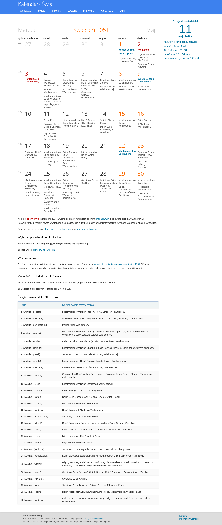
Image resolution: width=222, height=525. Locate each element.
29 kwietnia (26, 491)
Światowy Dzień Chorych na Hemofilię (33, 155)
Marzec (27, 30)
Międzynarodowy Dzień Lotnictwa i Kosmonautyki (71, 123)
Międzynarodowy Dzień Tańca (127, 181)
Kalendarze (25, 10)
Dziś (122, 10)
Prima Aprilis (126, 53)
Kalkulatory (108, 10)
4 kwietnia (26, 333)
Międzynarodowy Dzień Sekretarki (52, 181)
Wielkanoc (143, 49)
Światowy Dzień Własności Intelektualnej (70, 195)
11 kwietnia (26, 375)
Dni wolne (89, 10)
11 (185, 28)
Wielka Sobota (126, 49)
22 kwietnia (26, 442)
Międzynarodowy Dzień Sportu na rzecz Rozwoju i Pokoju (90, 84)
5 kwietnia (26, 341)
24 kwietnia (26, 455)
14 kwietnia (26, 397)
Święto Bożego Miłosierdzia (146, 80)
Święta (42, 10)
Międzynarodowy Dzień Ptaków (127, 60)
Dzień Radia (50, 120)
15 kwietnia (26, 403)
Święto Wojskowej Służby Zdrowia (52, 83)
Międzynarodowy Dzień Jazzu (146, 181)
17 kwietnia (26, 416)
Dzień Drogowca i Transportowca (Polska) (70, 184)
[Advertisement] (185, 111)
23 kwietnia (26, 449)
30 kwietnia (26, 500)
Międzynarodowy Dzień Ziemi (128, 152)
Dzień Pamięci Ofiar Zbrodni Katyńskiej (88, 123)
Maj (150, 30)
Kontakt (183, 516)
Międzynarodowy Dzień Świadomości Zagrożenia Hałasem (52, 192)
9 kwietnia (26, 367)
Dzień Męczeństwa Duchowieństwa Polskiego (127, 190)
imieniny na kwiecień (87, 229)
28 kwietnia (26, 485)
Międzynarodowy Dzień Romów (127, 81)
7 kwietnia (26, 354)
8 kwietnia (26, 361)
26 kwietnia (26, 472)
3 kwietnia (26, 325)
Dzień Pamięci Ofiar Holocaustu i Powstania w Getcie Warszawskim (69, 159)
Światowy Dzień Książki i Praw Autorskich (146, 155)
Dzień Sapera (145, 120)
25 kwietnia (26, 464)
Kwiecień (84, 30)
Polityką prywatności (93, 518)
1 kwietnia (26, 311)
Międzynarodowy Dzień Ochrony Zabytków (52, 155)
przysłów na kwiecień (44, 249)
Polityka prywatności (189, 519)
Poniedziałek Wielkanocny (32, 80)
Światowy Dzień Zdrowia (108, 81)
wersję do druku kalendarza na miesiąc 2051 (117, 264)
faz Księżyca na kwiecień (58, 229)
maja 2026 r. (185, 36)
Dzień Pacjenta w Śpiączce (51, 163)
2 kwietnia (26, 318)
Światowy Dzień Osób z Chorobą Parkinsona (52, 127)
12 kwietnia (26, 384)
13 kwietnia (26, 390)
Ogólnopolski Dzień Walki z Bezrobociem (51, 136)
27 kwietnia (26, 478)
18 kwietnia (26, 423)
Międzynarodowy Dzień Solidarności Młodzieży (33, 184)
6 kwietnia (26, 348)
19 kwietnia (26, 429)
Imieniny (56, 10)
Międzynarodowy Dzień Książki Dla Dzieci (146, 57)
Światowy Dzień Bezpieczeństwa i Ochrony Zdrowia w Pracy (108, 186)
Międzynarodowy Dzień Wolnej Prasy (90, 155)
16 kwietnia (26, 410)
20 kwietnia (26, 436)
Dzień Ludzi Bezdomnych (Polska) (106, 129)
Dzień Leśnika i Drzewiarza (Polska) (70, 83)
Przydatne (72, 10)
